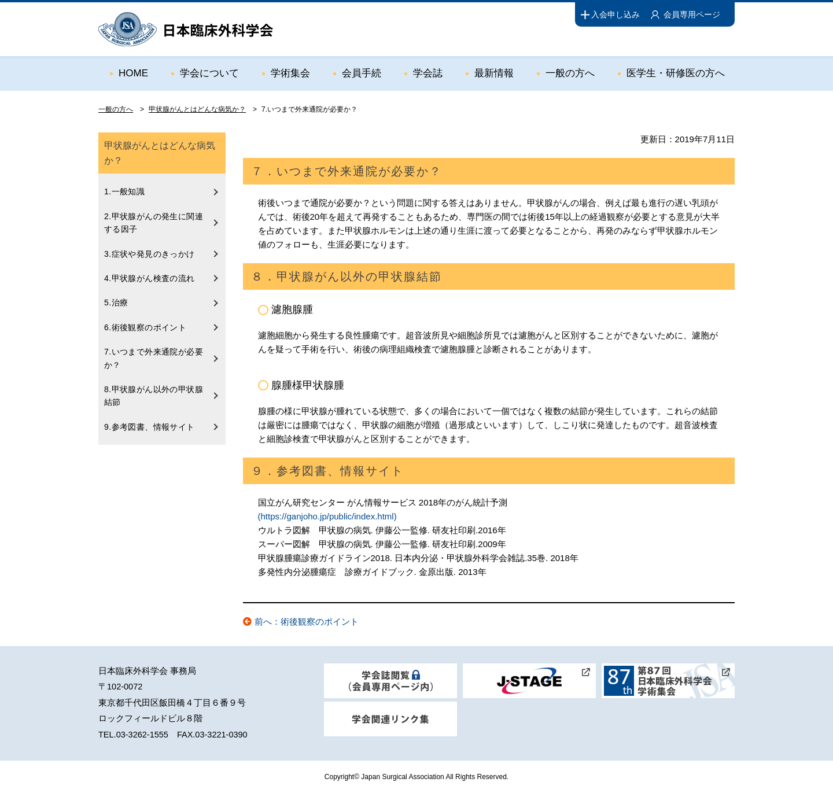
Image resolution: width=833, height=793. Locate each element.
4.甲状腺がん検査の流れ (149, 278)
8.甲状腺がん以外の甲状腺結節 (153, 396)
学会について (209, 73)
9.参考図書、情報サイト (149, 426)
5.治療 (116, 302)
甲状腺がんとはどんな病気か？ (197, 109)
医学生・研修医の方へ (675, 73)
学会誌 (428, 73)
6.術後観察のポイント (145, 327)
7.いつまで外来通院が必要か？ (153, 358)
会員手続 (361, 73)
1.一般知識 (124, 191)
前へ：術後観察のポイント (307, 621)
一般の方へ (570, 73)
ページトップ (799, 747)
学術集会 (290, 73)
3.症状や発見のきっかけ (149, 254)
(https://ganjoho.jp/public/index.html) (327, 516)
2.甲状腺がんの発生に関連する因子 (153, 223)
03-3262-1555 (142, 734)
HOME (133, 73)
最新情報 (494, 73)
